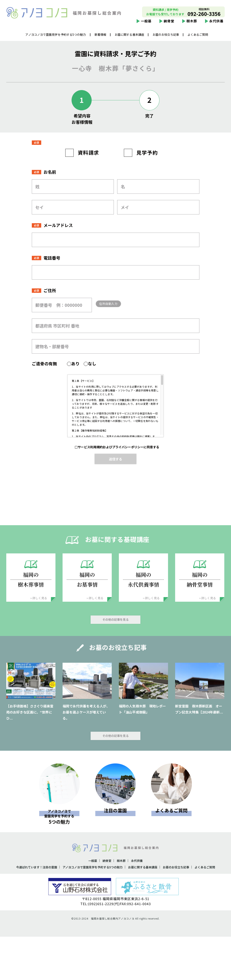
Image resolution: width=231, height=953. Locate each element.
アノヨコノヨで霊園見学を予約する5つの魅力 (55, 38)
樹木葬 (191, 24)
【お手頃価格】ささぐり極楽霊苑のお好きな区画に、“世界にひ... (29, 722)
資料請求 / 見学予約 (165, 13)
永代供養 (216, 24)
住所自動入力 (115, 314)
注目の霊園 (115, 821)
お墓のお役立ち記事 (166, 38)
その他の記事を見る (115, 630)
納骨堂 (169, 24)
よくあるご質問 (197, 38)
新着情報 (100, 38)
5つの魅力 (59, 827)
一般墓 (146, 24)
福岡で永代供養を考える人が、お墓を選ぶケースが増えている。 (86, 722)
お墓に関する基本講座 (129, 38)
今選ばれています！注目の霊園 (40, 877)
